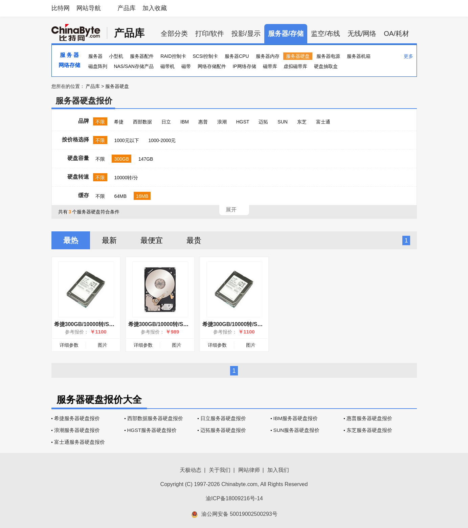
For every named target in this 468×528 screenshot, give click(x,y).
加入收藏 (154, 8)
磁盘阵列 (97, 66)
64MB (120, 196)
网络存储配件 (212, 66)
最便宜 (151, 240)
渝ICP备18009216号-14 (234, 498)
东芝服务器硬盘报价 (369, 430)
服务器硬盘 (298, 56)
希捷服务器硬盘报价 (77, 418)
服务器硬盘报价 (83, 100)
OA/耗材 (396, 33)
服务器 (95, 56)
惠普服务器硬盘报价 (369, 418)
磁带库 (270, 66)
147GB (145, 159)
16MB (142, 196)
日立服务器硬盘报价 (223, 418)
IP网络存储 (244, 66)
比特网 (60, 8)
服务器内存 (268, 56)
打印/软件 (209, 33)
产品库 (126, 8)
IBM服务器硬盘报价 (295, 418)
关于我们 (219, 470)
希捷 (119, 121)
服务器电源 (328, 56)
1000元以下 (126, 140)
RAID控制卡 (173, 56)
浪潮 (222, 121)
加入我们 (278, 470)
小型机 (116, 56)
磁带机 (167, 66)
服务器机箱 (359, 56)
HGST (242, 121)
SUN (282, 121)
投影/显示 (246, 33)
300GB (121, 159)
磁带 (186, 66)
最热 (70, 240)
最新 (109, 240)
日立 (166, 121)
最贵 (193, 240)
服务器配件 (142, 56)
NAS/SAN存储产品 (133, 66)
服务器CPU (237, 56)
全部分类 (174, 33)
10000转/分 (126, 177)
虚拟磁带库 (295, 66)
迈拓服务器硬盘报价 (223, 430)
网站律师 (249, 470)
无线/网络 (362, 33)
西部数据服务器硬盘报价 (155, 418)
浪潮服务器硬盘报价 (77, 430)
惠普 (203, 121)
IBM (184, 121)
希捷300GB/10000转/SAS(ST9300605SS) (179, 324)
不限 (100, 121)
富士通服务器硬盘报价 (79, 442)
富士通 (323, 121)
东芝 (302, 121)
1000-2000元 (162, 140)
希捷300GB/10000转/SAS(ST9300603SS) (105, 324)
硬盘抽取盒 (326, 66)
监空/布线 (325, 33)
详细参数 (69, 345)
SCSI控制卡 (205, 56)
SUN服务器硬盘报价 (296, 430)
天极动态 (190, 470)
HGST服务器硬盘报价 (152, 430)
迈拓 (263, 121)
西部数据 (142, 121)
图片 (102, 345)
